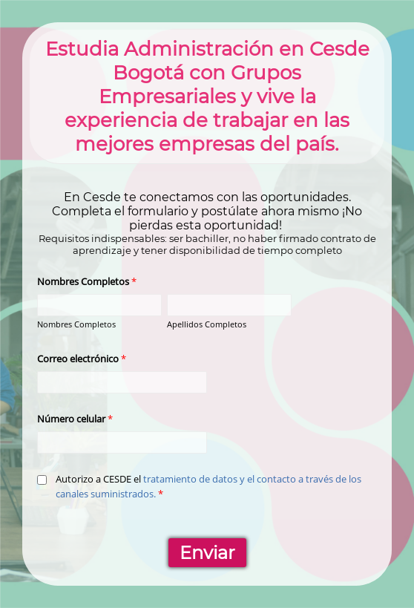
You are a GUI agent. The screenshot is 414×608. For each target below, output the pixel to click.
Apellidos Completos (206, 324)
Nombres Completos (76, 324)
